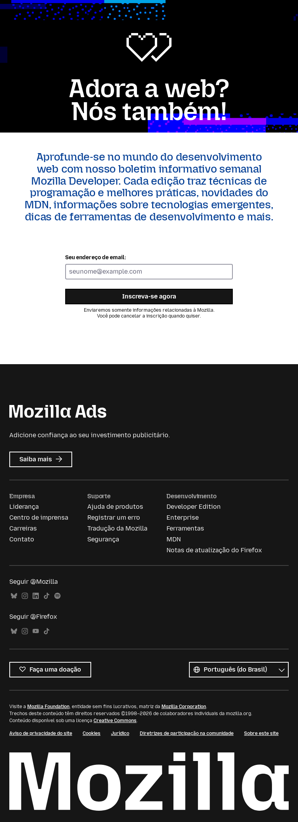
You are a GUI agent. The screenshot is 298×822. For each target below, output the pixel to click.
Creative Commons (115, 720)
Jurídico (120, 733)
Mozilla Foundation (48, 706)
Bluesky (14, 596)
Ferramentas (185, 528)
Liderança (24, 506)
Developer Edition (193, 506)
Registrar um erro (113, 517)
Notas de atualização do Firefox (214, 550)
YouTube (35, 631)
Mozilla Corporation (183, 706)
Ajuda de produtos (115, 506)
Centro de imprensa (38, 517)
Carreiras (23, 528)
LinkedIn (35, 596)
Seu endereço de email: (95, 257)
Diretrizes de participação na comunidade (187, 733)
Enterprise (182, 517)
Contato (21, 539)
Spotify (57, 596)
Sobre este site (261, 733)
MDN (173, 539)
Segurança (103, 539)
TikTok (46, 596)
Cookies (91, 733)
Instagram (24, 596)
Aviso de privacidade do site (40, 733)
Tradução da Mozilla (117, 528)
